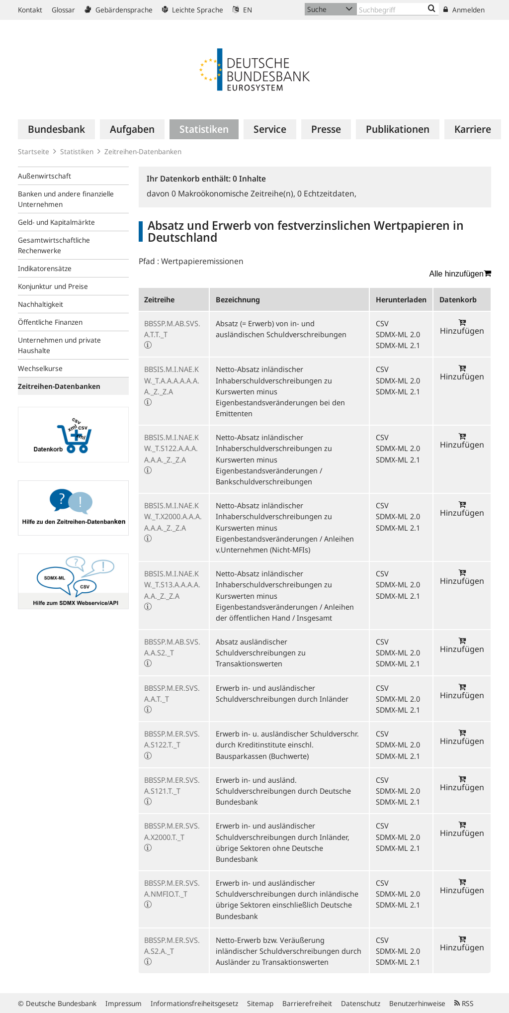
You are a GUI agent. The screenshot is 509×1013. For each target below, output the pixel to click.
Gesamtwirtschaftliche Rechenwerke (54, 245)
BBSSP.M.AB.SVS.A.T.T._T (172, 328)
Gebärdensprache (119, 9)
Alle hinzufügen (460, 273)
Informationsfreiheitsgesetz (194, 1003)
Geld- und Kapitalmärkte (56, 222)
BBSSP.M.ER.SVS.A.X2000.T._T (172, 831)
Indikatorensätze (45, 268)
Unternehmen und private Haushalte (59, 345)
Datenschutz (360, 1003)
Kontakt (30, 9)
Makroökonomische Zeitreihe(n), (234, 193)
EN (242, 9)
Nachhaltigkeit (40, 304)
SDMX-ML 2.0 (398, 334)
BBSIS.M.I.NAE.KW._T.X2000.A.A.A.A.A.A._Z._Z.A (173, 516)
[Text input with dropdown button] (398, 9)
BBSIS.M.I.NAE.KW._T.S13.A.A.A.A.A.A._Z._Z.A (172, 584)
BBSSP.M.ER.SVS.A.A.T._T (172, 693)
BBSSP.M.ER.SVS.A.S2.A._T (172, 945)
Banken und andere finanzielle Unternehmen (66, 199)
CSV (382, 323)
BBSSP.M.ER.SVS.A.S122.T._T (172, 739)
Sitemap (260, 1003)
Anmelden (464, 9)
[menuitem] (56, 129)
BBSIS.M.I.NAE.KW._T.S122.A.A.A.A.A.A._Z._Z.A (171, 448)
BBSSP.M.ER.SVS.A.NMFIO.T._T (172, 888)
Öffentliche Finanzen (50, 322)
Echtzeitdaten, (326, 193)
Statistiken (76, 151)
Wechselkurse (40, 368)
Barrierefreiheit (307, 1003)
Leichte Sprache (192, 9)
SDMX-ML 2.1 (398, 345)
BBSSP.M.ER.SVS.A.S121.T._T (172, 785)
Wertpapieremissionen (202, 261)
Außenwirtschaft (44, 176)
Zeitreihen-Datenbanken (142, 151)
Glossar (63, 9)
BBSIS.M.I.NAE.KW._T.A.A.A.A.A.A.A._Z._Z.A (171, 380)
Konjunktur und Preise (53, 286)
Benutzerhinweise (417, 1003)
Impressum (123, 1003)
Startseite (33, 151)
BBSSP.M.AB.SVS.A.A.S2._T (172, 647)
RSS (464, 1003)
